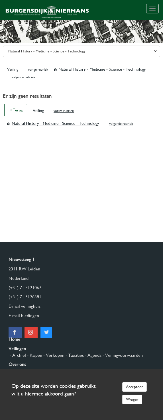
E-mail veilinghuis (24, 306)
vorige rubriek (38, 70)
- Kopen (34, 355)
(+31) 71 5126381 (25, 296)
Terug (16, 110)
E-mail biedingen (24, 315)
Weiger (132, 399)
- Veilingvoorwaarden (122, 355)
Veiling (13, 69)
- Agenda (92, 355)
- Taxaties (74, 355)
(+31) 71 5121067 (25, 287)
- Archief (17, 355)
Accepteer (134, 386)
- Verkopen (53, 355)
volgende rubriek (23, 77)
